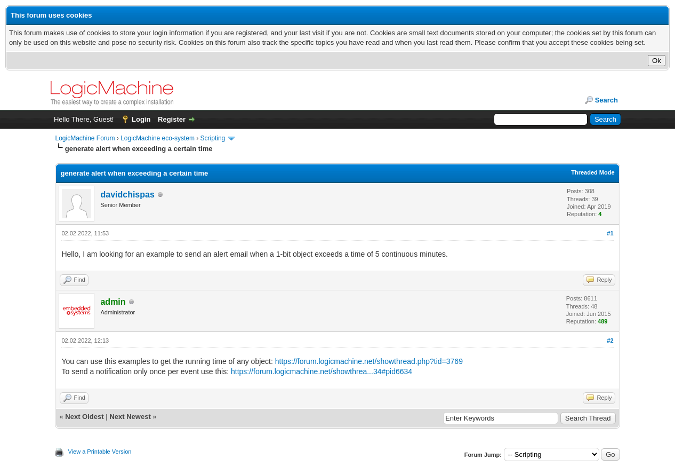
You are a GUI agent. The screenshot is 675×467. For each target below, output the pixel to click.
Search (606, 100)
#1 (610, 233)
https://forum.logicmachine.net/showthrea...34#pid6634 (321, 371)
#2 (610, 340)
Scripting (213, 138)
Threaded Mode (592, 172)
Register (172, 119)
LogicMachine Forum (85, 138)
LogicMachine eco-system (157, 138)
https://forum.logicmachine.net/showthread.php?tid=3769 (369, 361)
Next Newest (129, 417)
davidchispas (127, 194)
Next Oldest (84, 417)
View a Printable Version (99, 451)
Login (141, 119)
